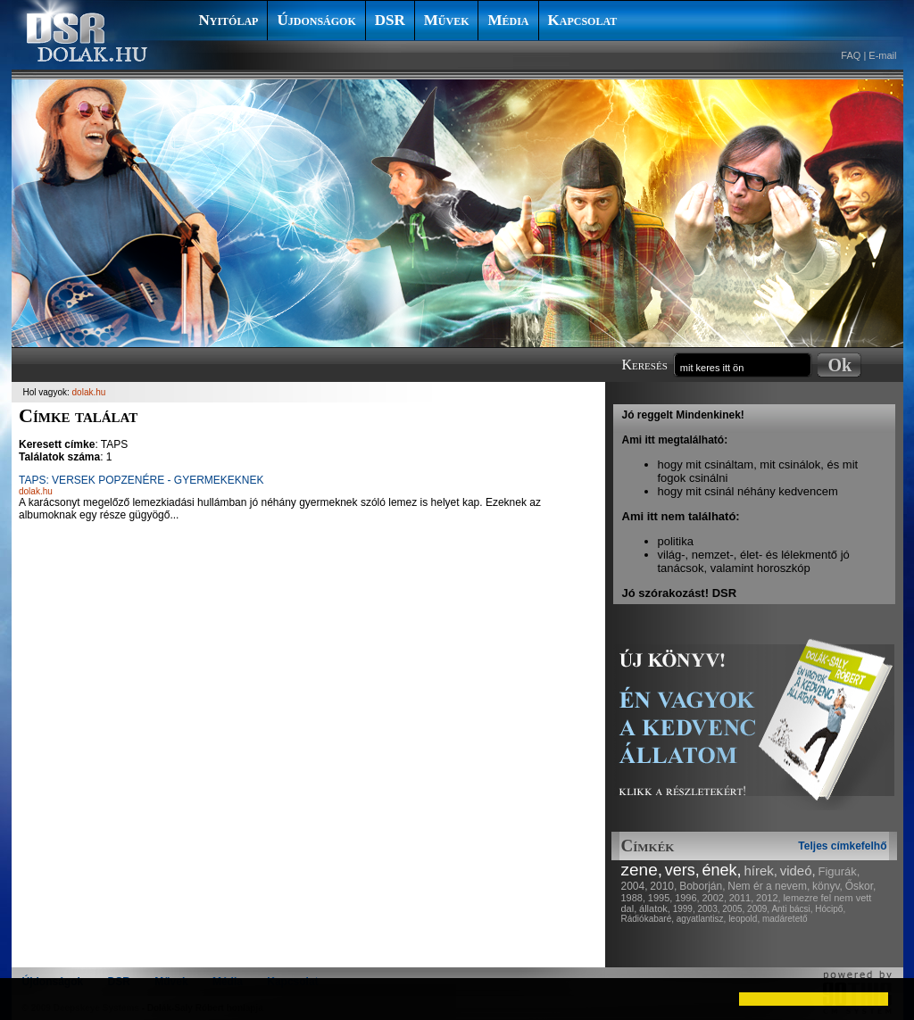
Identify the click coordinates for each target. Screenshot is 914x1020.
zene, (641, 869)
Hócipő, (830, 909)
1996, (687, 897)
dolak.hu (89, 392)
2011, (741, 897)
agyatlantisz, (702, 919)
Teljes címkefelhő (842, 846)
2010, (663, 886)
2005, (733, 909)
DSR (390, 20)
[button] (28, 998)
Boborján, (702, 886)
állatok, (654, 908)
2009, (758, 909)
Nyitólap (229, 20)
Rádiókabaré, (647, 919)
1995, (660, 897)
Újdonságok (316, 20)
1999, (684, 909)
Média (507, 20)
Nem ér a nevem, (768, 886)
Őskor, (861, 886)
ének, (722, 870)
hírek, (760, 870)
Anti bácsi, (791, 909)
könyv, (827, 886)
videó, (798, 870)
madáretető (785, 919)
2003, (708, 909)
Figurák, (839, 871)
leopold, (744, 919)
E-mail (882, 55)
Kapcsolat (583, 20)
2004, (634, 886)
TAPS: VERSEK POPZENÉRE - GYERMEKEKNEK (141, 480)
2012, (768, 897)
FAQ (850, 55)
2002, (714, 897)
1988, (633, 897)
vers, (682, 870)
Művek (446, 20)
